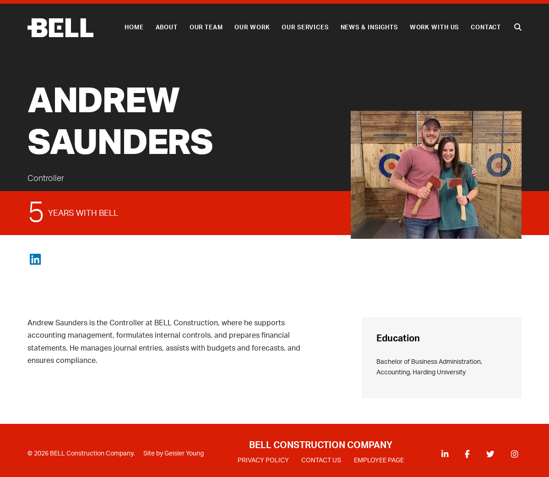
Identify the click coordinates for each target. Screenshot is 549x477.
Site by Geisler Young (173, 453)
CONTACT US (321, 460)
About (167, 27)
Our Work (252, 27)
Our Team (206, 27)
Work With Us (434, 27)
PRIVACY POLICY (263, 460)
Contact (486, 27)
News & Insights (369, 27)
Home (134, 27)
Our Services (305, 27)
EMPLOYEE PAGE (379, 460)
